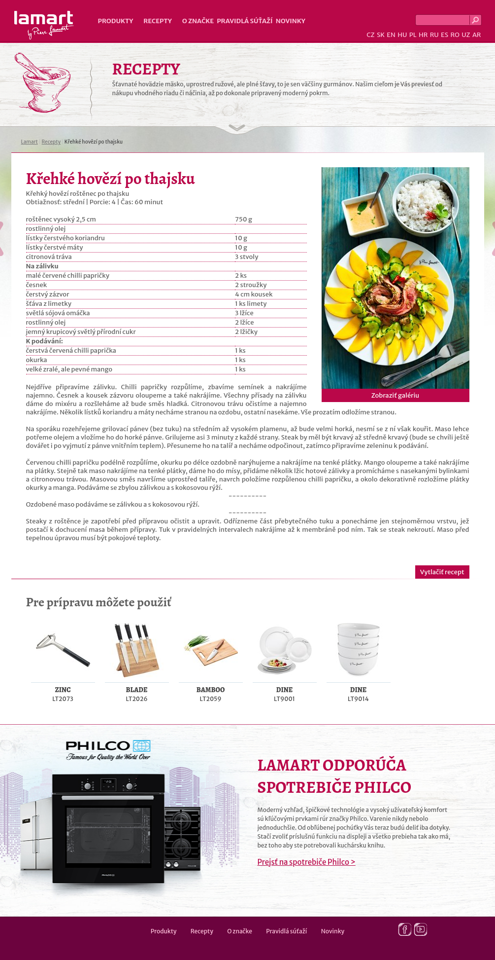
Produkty (115, 21)
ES (444, 35)
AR (476, 35)
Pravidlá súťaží (245, 21)
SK (381, 35)
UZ (466, 35)
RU (434, 35)
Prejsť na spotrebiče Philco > (307, 862)
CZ (370, 35)
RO (454, 35)
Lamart (44, 25)
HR (423, 35)
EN (391, 35)
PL (413, 35)
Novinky (290, 21)
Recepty (157, 21)
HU (402, 35)
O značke (198, 21)
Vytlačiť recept (442, 572)
